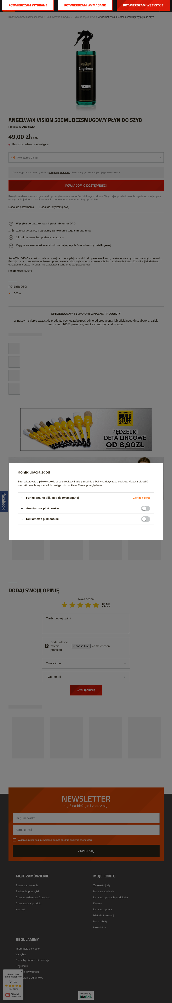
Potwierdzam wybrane (27, 5)
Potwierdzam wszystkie (143, 5)
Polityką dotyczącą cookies (111, 481)
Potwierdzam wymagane (85, 5)
